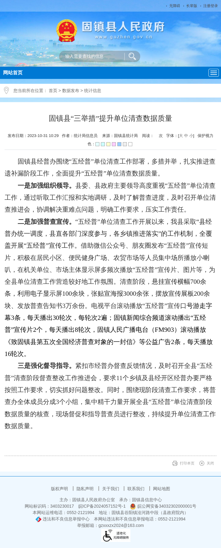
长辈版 (191, 6)
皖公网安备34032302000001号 (163, 506)
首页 (53, 90)
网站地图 (161, 488)
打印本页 (187, 463)
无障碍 (174, 6)
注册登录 (210, 6)
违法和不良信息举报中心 (62, 519)
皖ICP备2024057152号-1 (102, 506)
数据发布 (70, 90)
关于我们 (111, 488)
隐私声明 (86, 488)
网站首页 (13, 72)
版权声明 (60, 488)
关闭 (210, 463)
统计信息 (92, 90)
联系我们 (136, 488)
